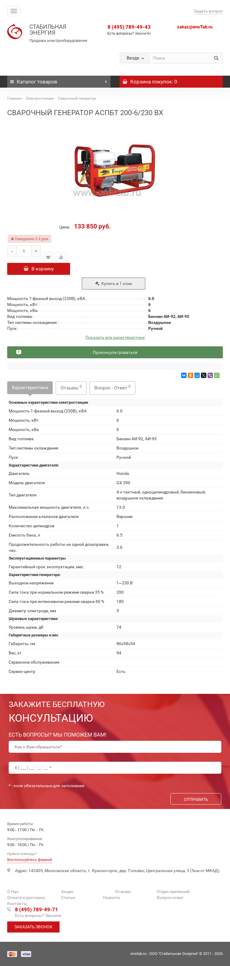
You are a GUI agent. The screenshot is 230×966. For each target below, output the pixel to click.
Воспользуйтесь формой (29, 860)
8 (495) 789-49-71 (36, 910)
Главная (14, 98)
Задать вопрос (208, 11)
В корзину (39, 269)
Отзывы (71, 389)
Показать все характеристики (115, 339)
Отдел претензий (173, 891)
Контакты (17, 903)
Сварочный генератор (77, 98)
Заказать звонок (33, 927)
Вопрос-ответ (170, 897)
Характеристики (30, 389)
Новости (111, 897)
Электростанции (40, 98)
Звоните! (143, 33)
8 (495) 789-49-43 (129, 27)
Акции (67, 891)
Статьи (68, 897)
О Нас (13, 891)
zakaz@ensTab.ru (194, 27)
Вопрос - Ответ (112, 389)
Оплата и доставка (26, 897)
